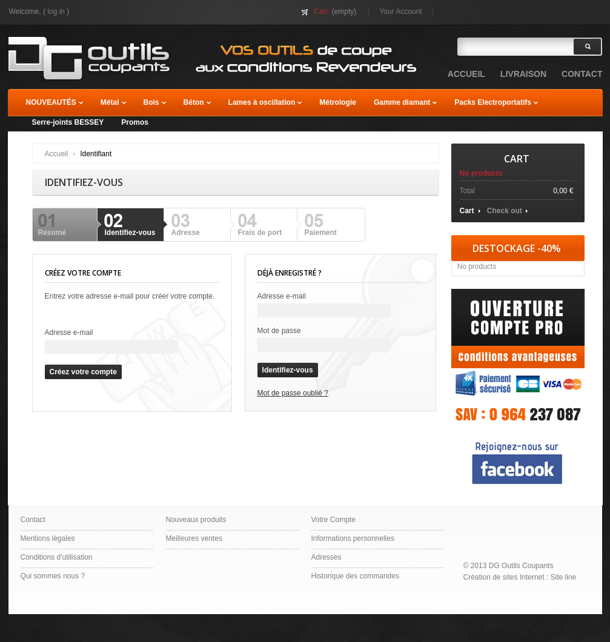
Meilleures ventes (194, 538)
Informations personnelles (352, 538)
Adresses (326, 557)
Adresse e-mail (69, 332)
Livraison (523, 74)
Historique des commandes (355, 576)
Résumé (52, 232)
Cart (516, 158)
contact (582, 74)
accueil (466, 74)
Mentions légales (48, 538)
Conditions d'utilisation (57, 557)
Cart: (322, 11)
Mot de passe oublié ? (292, 393)
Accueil (56, 154)
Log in (56, 11)
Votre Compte (333, 519)
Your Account (400, 11)
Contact (33, 519)
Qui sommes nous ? (53, 576)
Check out (504, 211)
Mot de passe (279, 330)
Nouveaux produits (196, 519)
